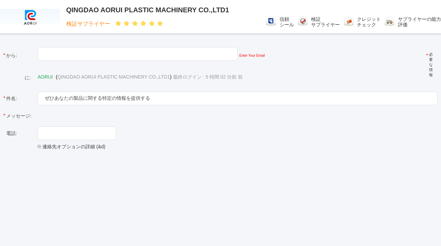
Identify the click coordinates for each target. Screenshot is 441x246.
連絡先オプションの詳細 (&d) (71, 146)
